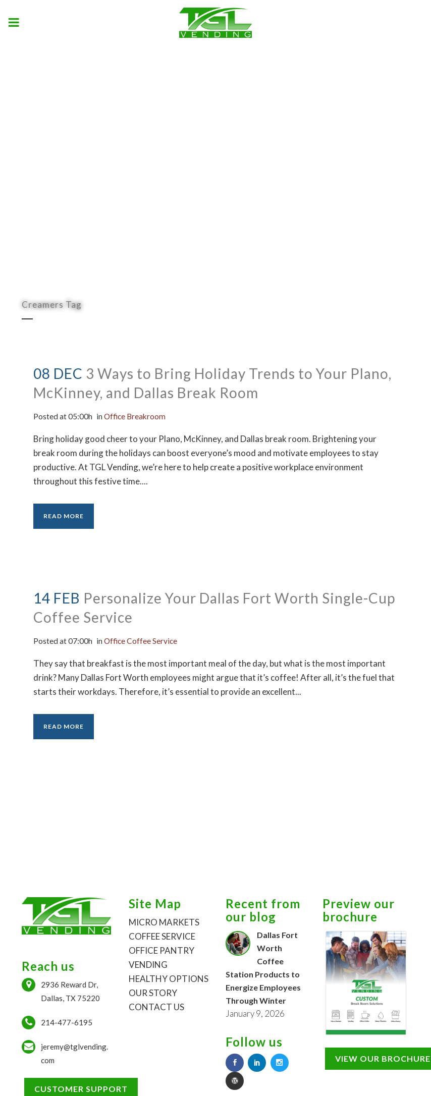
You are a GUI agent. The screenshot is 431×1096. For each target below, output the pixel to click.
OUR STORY (153, 993)
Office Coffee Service (152, 640)
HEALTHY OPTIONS (168, 978)
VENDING (148, 964)
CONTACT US (156, 1007)
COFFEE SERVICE (162, 936)
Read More (63, 516)
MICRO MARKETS (164, 922)
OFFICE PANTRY (161, 950)
